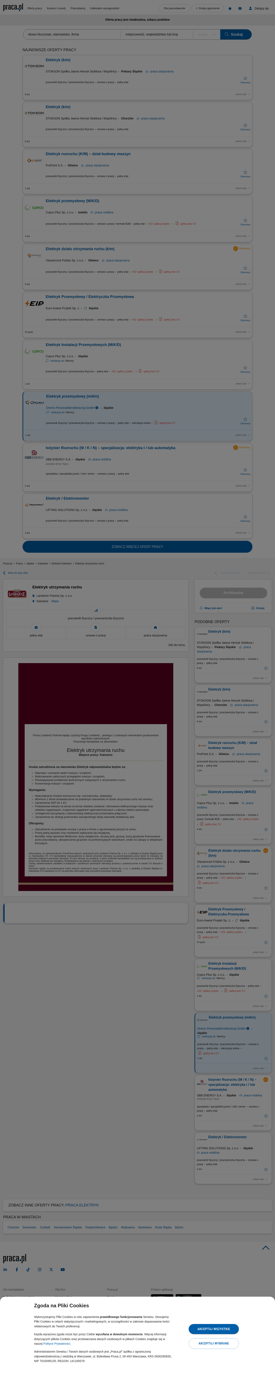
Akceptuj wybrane (214, 1343)
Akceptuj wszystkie (213, 1329)
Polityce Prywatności (56, 1343)
